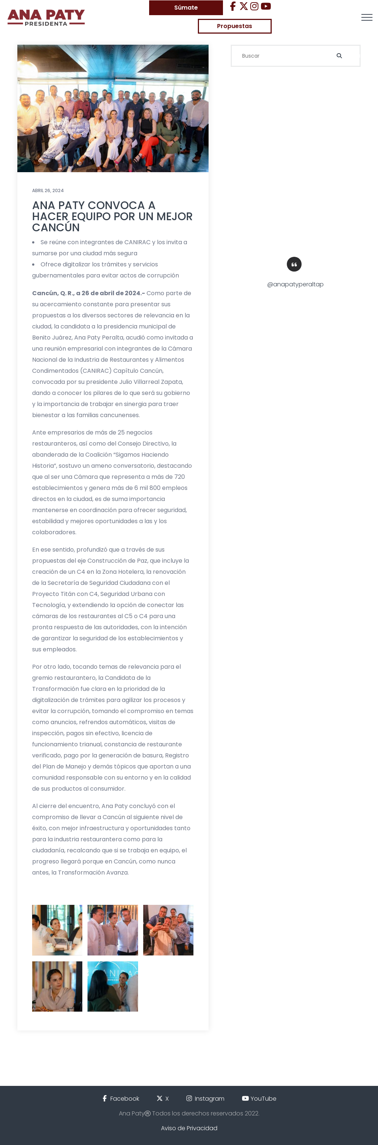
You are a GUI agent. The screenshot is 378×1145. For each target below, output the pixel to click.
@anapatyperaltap (295, 284)
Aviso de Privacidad (189, 1128)
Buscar (351, 55)
